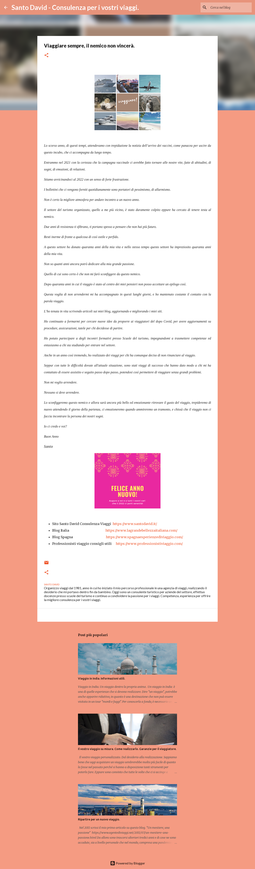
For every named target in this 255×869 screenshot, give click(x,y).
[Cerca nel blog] (230, 7)
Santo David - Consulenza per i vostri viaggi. (75, 7)
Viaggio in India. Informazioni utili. (101, 678)
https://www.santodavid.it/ (134, 524)
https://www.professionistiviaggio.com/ (149, 544)
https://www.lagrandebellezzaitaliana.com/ (141, 530)
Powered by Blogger (127, 863)
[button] (46, 55)
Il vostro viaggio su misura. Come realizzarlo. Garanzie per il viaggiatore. (127, 749)
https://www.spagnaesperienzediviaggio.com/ (144, 537)
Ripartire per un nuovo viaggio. (99, 819)
